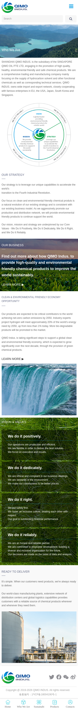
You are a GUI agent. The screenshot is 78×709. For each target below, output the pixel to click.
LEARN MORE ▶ (13, 284)
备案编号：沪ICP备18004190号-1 (38, 694)
